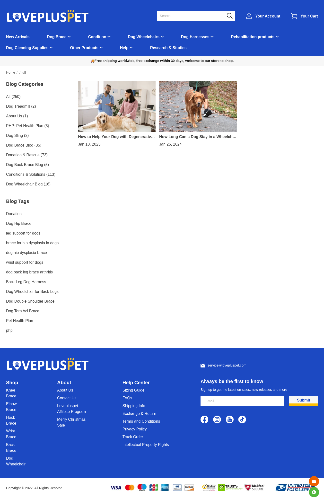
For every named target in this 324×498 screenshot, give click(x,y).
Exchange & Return (139, 413)
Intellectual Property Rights (146, 445)
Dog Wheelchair (16, 461)
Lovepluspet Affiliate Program (71, 409)
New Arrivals (17, 37)
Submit (303, 400)
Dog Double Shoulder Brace (30, 301)
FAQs (127, 398)
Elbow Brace (11, 407)
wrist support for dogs (24, 262)
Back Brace (11, 448)
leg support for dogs (23, 233)
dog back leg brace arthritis (29, 272)
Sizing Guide (134, 390)
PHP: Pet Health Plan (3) (27, 126)
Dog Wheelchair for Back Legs (32, 291)
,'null (22, 72)
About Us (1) (17, 116)
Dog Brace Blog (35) (23, 145)
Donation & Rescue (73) (27, 155)
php (9, 330)
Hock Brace (11, 420)
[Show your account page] (263, 16)
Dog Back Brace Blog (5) (27, 165)
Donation (14, 214)
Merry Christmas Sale (71, 422)
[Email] (314, 481)
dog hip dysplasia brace (26, 253)
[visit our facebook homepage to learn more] (204, 419)
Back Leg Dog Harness (26, 282)
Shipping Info (134, 406)
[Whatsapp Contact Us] (314, 492)
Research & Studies (168, 48)
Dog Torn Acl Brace (22, 311)
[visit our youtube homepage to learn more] (230, 419)
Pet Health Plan (19, 321)
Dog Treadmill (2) (21, 106)
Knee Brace (11, 393)
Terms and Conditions (141, 421)
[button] (230, 16)
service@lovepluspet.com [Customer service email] (227, 365)
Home (10, 72)
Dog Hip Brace (18, 223)
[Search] (193, 16)
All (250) (13, 97)
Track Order (133, 437)
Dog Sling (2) (17, 135)
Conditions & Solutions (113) (30, 174)
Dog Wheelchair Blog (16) (28, 184)
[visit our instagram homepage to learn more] (217, 419)
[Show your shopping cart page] (304, 16)
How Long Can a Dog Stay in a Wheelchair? (197, 137)
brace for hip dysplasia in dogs (32, 243)
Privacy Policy (135, 429)
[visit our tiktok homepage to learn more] (242, 419)
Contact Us (66, 398)
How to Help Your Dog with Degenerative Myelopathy (115, 137)
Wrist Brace (11, 434)
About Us (65, 390)
